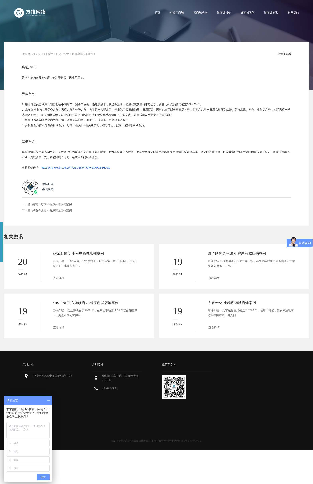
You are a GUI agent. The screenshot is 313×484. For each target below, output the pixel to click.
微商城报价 (224, 12)
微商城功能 (200, 12)
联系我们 (293, 12)
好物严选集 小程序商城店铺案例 (52, 210)
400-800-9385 (110, 388)
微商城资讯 (271, 12)
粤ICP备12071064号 (191, 441)
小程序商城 (177, 12)
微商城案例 (248, 12)
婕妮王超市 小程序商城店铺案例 (52, 204)
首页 (157, 12)
